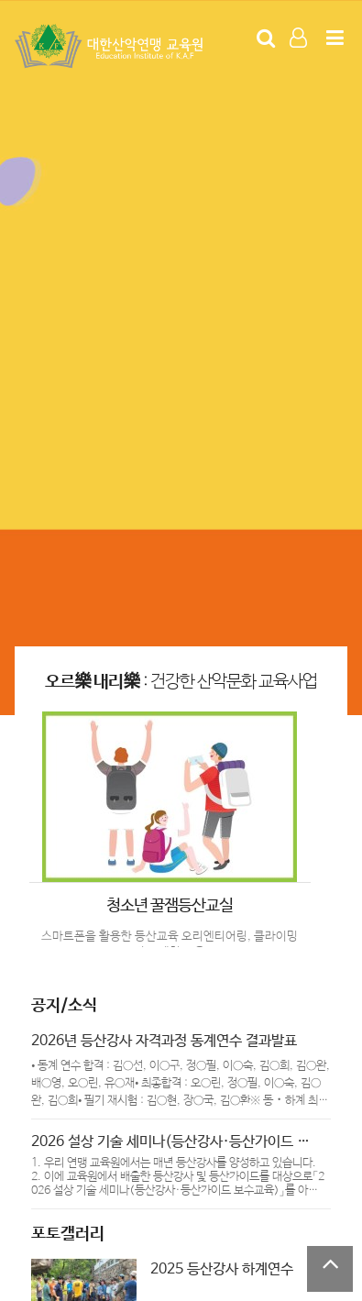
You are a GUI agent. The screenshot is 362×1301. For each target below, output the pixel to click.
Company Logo (111, 47)
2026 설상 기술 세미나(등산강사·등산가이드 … (170, 1142)
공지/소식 (64, 1006)
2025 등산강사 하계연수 (221, 1269)
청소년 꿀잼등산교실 (169, 906)
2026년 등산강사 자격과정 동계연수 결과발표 (164, 1041)
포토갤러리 (67, 1234)
